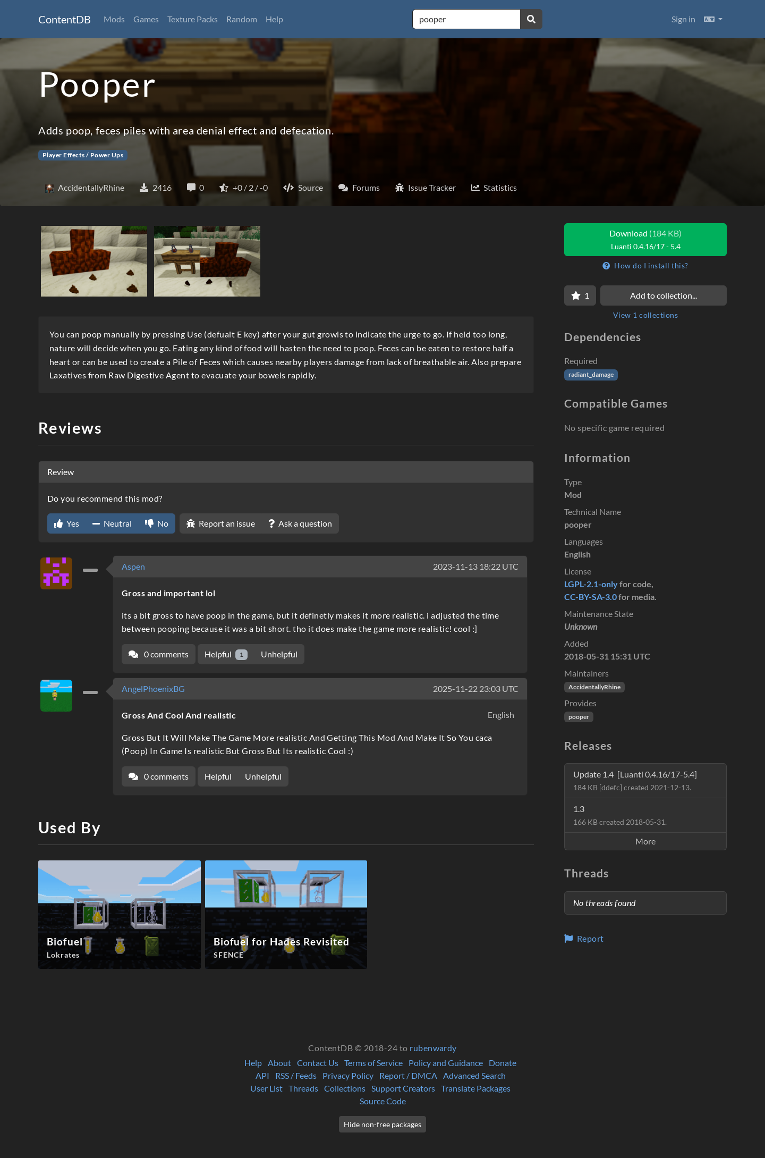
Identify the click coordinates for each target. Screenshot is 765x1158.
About (279, 1063)
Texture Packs (192, 19)
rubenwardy (433, 1048)
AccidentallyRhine (594, 687)
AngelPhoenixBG (153, 688)
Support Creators (403, 1088)
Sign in (683, 19)
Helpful (226, 654)
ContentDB (64, 19)
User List (266, 1088)
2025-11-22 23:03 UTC (475, 688)
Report (584, 938)
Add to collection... (663, 295)
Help (274, 19)
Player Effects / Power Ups (82, 155)
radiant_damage (591, 374)
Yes (66, 523)
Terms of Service (373, 1063)
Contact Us (317, 1063)
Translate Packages (476, 1088)
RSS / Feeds (296, 1075)
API (262, 1075)
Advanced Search (474, 1075)
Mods (114, 19)
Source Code (383, 1101)
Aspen (133, 566)
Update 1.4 (635, 780)
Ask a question (300, 523)
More (645, 841)
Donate (502, 1063)
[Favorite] (580, 295)
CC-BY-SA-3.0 (590, 596)
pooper (578, 717)
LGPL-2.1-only (591, 584)
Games (146, 19)
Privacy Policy (347, 1075)
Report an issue (220, 523)
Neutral (112, 523)
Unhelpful (279, 654)
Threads (303, 1088)
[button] (713, 19)
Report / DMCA (408, 1075)
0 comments (159, 654)
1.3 (620, 815)
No (156, 523)
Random (241, 19)
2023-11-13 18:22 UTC (475, 566)
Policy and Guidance (446, 1063)
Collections (345, 1088)
